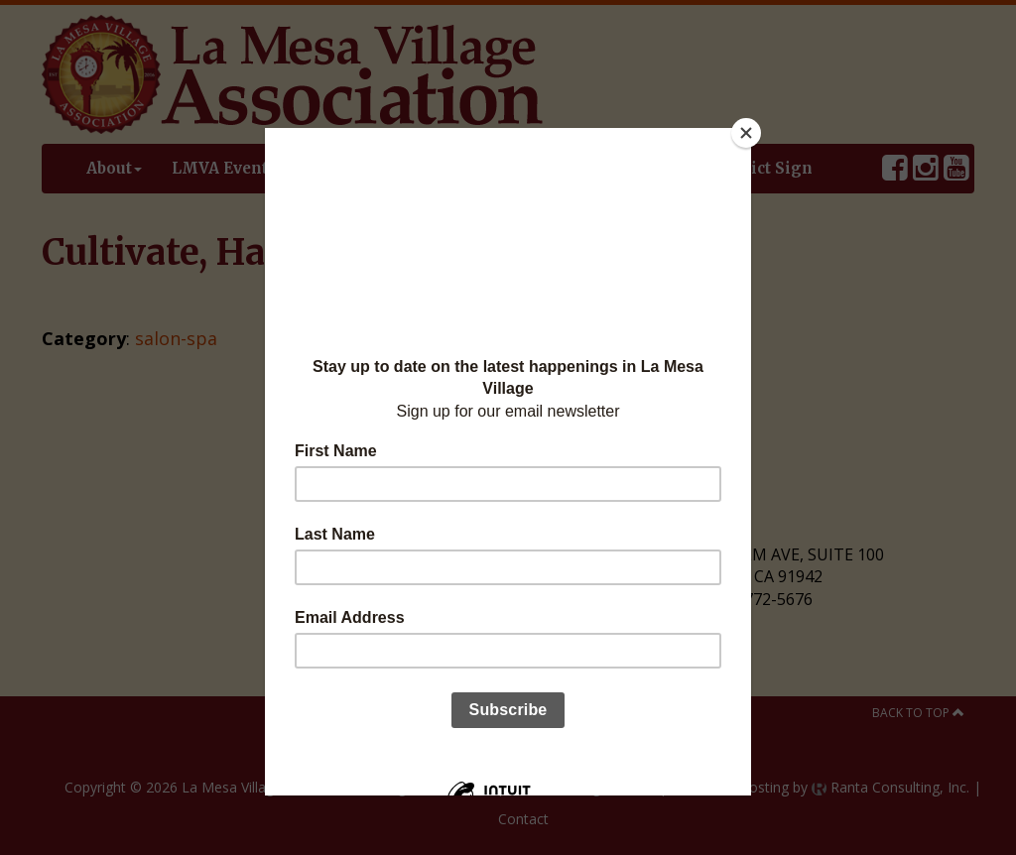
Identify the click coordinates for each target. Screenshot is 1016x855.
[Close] (746, 133)
